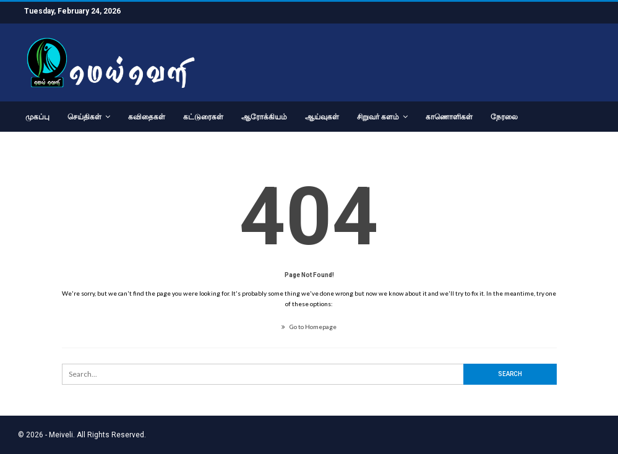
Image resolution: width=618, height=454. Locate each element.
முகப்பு (37, 117)
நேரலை (504, 117)
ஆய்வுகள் (322, 117)
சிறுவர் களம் (378, 117)
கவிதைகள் (146, 117)
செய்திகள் (84, 117)
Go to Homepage (309, 326)
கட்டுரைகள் (203, 117)
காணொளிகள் (449, 117)
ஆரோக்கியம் (264, 117)
